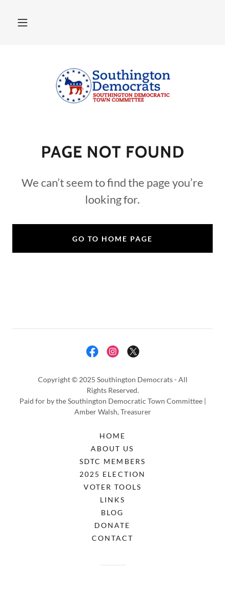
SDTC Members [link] (112, 461)
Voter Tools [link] (112, 486)
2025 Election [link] (112, 474)
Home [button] (112, 435)
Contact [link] (112, 538)
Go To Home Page (112, 238)
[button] (22, 22)
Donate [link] (112, 525)
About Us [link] (112, 448)
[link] (112, 85)
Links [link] (112, 499)
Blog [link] (112, 512)
